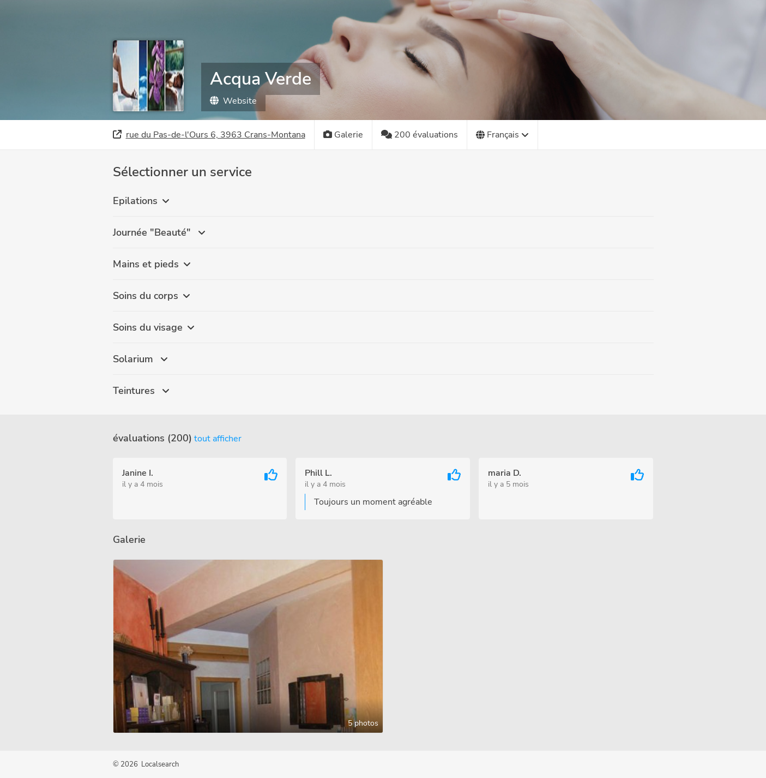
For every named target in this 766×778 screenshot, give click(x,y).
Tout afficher (218, 439)
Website (233, 101)
